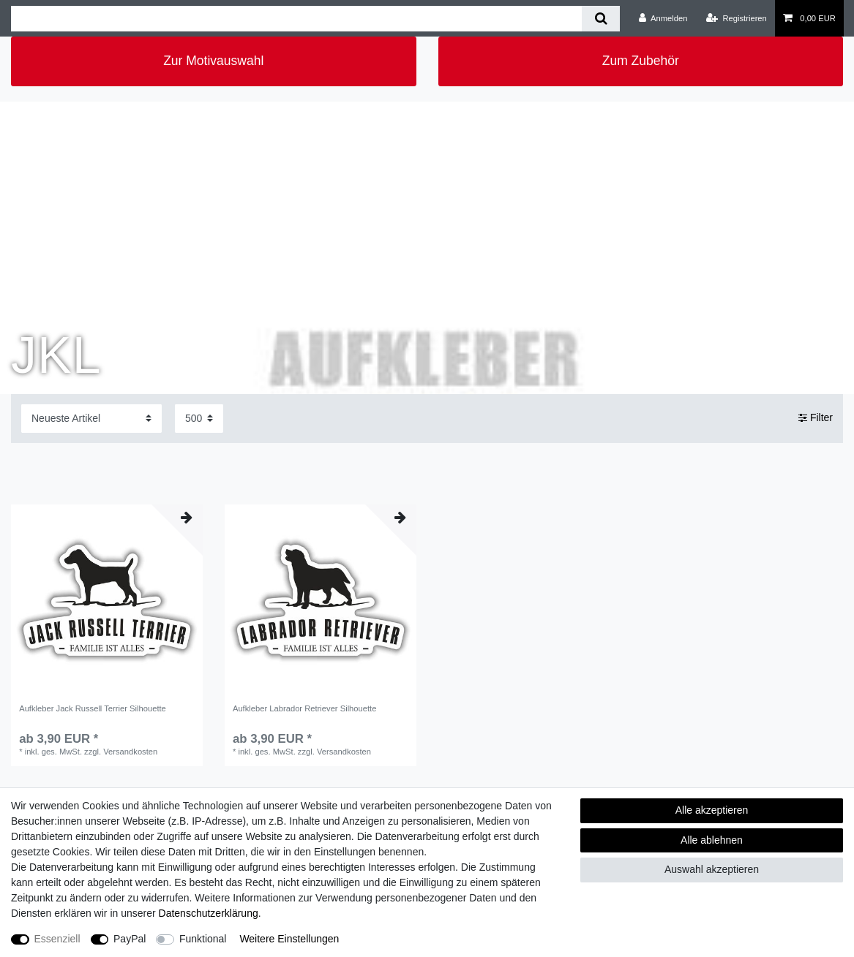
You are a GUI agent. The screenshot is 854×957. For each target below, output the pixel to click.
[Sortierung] (91, 418)
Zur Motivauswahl (213, 60)
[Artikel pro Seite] (199, 418)
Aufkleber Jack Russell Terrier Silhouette (92, 708)
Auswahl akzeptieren (711, 869)
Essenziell (57, 939)
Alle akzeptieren (712, 810)
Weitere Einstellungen (289, 939)
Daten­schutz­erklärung (208, 913)
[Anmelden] (663, 18)
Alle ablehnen (712, 840)
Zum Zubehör (640, 60)
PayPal (129, 939)
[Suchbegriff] (296, 18)
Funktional (203, 939)
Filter (815, 418)
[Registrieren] (736, 18)
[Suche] (600, 18)
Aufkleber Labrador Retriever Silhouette (305, 708)
